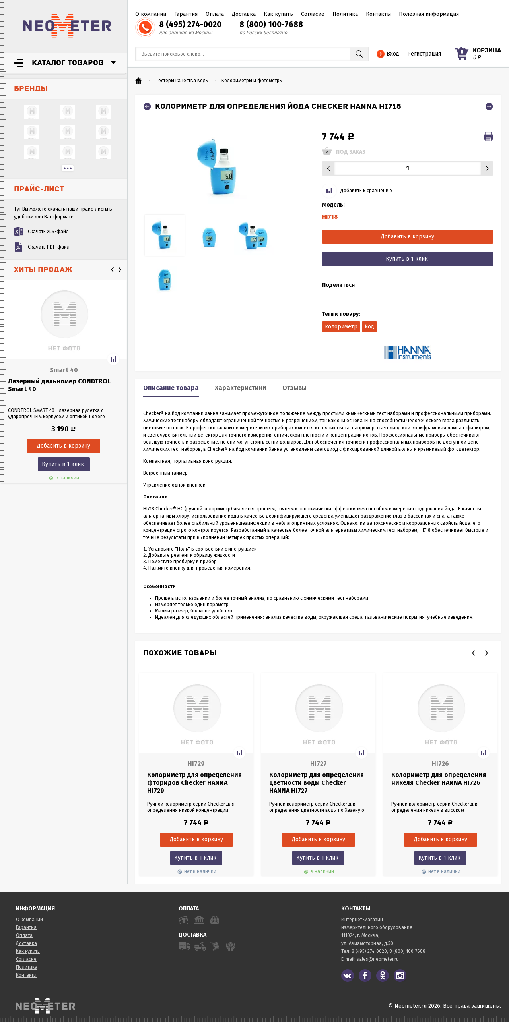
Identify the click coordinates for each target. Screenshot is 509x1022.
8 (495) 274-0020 (190, 24)
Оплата (215, 14)
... (68, 168)
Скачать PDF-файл (49, 247)
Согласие (312, 14)
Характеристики (240, 388)
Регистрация (424, 53)
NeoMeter (67, 26)
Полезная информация (429, 14)
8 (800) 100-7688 (271, 24)
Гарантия (186, 14)
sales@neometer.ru (378, 959)
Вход (393, 53)
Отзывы (294, 388)
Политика (345, 14)
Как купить (278, 14)
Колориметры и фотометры (252, 80)
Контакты (378, 14)
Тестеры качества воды (182, 80)
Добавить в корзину (407, 236)
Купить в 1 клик (63, 464)
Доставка (244, 14)
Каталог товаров (68, 63)
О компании (150, 14)
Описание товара (171, 388)
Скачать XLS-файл (48, 231)
